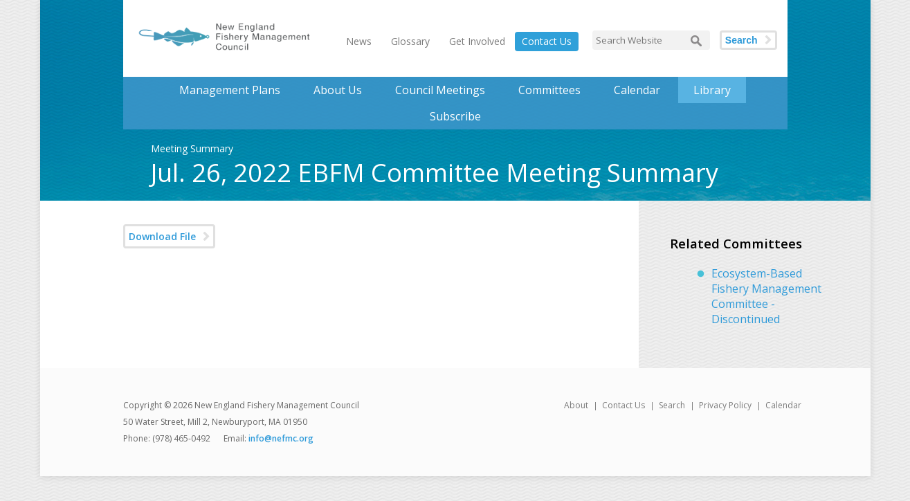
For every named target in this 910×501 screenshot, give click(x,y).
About (576, 405)
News (359, 41)
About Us (337, 90)
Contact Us (547, 41)
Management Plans (229, 90)
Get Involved (477, 41)
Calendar (637, 90)
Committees (549, 90)
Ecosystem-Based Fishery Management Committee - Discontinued (766, 296)
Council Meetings (440, 90)
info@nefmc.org (280, 438)
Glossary (410, 41)
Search (741, 40)
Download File (162, 236)
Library (712, 90)
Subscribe (455, 116)
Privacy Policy (725, 405)
